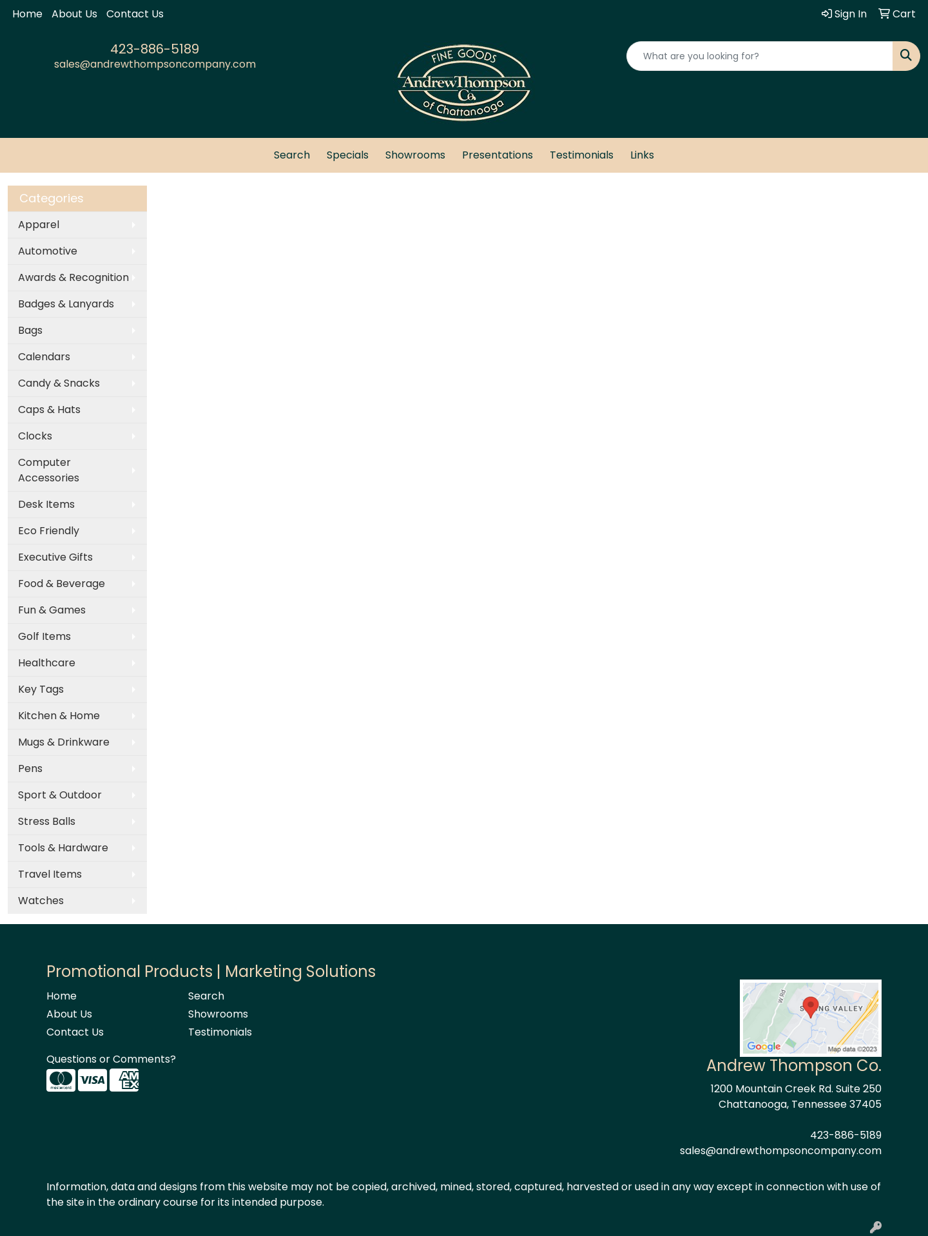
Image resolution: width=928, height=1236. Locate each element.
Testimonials (582, 155)
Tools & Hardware (63, 847)
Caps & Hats (49, 409)
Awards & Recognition (73, 277)
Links (642, 155)
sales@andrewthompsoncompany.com (155, 64)
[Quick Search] (759, 56)
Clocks (35, 436)
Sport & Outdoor (60, 794)
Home (27, 13)
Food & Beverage (61, 583)
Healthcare (46, 662)
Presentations (497, 155)
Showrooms (415, 155)
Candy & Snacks (59, 383)
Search (292, 155)
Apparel (38, 224)
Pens (30, 768)
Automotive (47, 251)
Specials (348, 155)
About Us (74, 13)
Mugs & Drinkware (64, 742)
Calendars (44, 356)
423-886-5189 (154, 49)
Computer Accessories (48, 470)
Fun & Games (52, 610)
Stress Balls (46, 821)
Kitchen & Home (59, 715)
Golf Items (44, 636)
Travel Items (50, 874)
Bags (30, 330)
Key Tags (41, 689)
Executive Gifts (55, 557)
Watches (41, 900)
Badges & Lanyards (66, 303)
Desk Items (46, 504)
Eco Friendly (48, 530)
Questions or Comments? (111, 1059)
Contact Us (135, 13)
